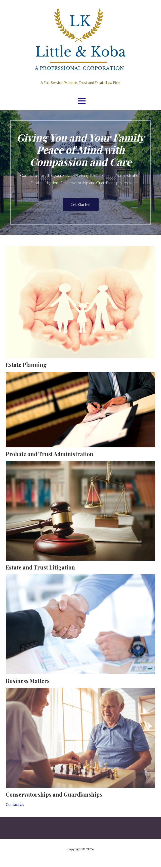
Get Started (81, 204)
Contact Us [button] (15, 804)
